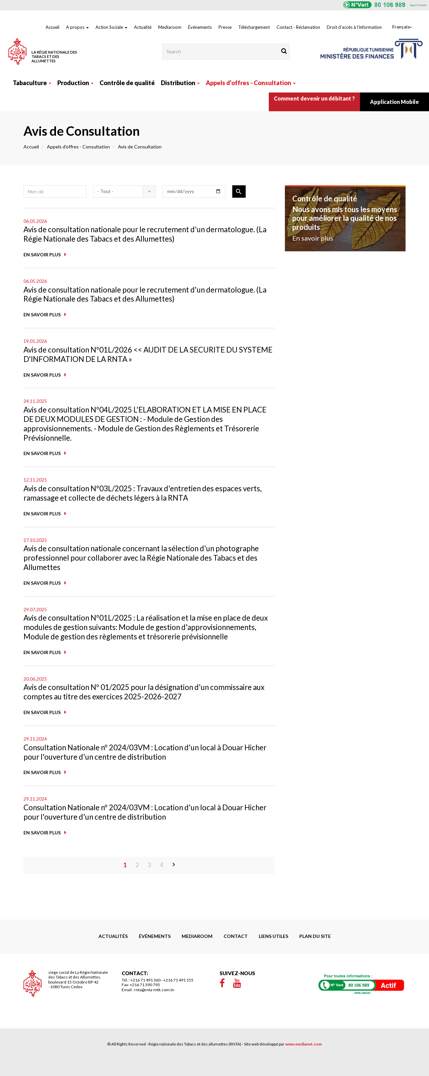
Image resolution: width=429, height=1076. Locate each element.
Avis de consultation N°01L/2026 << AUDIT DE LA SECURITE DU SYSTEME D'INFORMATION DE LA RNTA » (139, 356)
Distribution (180, 82)
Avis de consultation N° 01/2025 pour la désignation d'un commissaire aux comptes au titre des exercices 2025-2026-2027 (148, 707)
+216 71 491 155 (178, 997)
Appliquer (239, 191)
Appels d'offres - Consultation (251, 82)
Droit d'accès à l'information (354, 27)
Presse (225, 27)
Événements (200, 27)
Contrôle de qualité (127, 82)
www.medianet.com (303, 1061)
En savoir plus (42, 255)
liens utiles (273, 953)
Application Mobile (394, 102)
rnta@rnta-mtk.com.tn (154, 1007)
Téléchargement (254, 27)
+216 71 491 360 (145, 997)
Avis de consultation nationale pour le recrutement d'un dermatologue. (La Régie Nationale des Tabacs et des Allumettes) (138, 234)
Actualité (142, 27)
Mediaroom (169, 27)
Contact (236, 953)
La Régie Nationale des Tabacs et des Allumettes (54, 56)
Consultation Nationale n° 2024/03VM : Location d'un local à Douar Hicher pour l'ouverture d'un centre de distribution (143, 768)
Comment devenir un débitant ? (314, 98)
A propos (77, 27)
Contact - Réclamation (298, 27)
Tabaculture (32, 82)
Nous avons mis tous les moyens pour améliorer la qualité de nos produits (344, 218)
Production (75, 82)
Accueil (52, 27)
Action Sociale (111, 27)
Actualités (113, 953)
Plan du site (315, 953)
